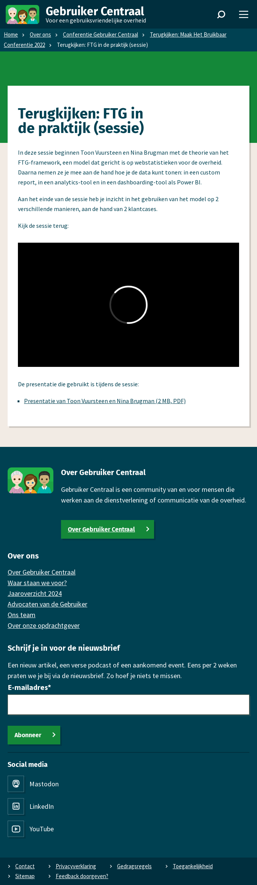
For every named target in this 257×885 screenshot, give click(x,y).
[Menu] (243, 14)
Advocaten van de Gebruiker (47, 604)
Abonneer (27, 735)
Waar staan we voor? (37, 582)
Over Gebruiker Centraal (101, 529)
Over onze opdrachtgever (44, 625)
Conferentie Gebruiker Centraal (100, 34)
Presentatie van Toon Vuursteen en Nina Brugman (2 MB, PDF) (105, 401)
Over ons (40, 34)
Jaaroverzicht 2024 (35, 593)
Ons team (21, 614)
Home (11, 34)
